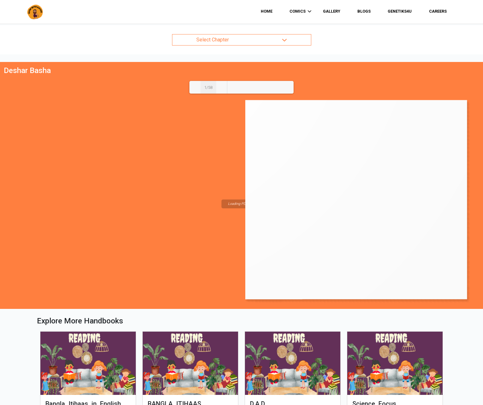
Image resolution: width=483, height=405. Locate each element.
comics (300, 11)
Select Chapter (241, 40)
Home (141, 356)
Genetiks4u (400, 11)
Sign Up (300, 381)
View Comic (88, 294)
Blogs (364, 11)
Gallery (331, 11)
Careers (438, 11)
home (266, 11)
